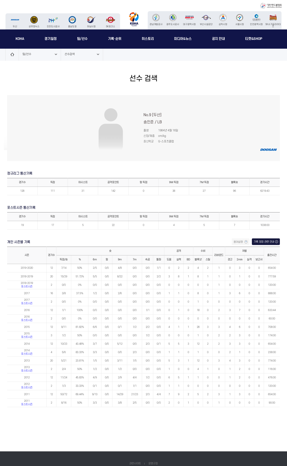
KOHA (20, 39)
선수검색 (70, 54)
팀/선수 (82, 39)
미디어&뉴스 (183, 39)
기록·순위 (114, 39)
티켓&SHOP (253, 39)
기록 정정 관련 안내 (264, 241)
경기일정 (50, 39)
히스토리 (148, 39)
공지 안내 (218, 39)
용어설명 (238, 242)
